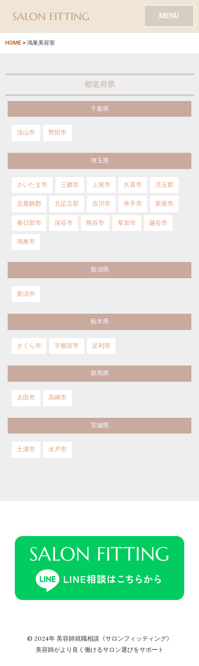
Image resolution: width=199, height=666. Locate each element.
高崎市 (57, 397)
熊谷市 (95, 222)
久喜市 (133, 184)
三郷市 (70, 184)
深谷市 (63, 222)
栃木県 (100, 321)
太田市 (26, 397)
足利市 (101, 345)
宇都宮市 (66, 345)
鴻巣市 (26, 241)
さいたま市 (32, 184)
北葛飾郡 (29, 203)
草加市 (127, 222)
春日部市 (29, 222)
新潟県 (100, 269)
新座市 (164, 203)
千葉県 (100, 108)
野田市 (57, 132)
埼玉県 (100, 160)
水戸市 (57, 449)
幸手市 (133, 203)
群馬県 (100, 373)
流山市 (26, 132)
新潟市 (26, 293)
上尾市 (101, 184)
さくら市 (29, 345)
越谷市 (158, 222)
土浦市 (26, 449)
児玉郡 (164, 184)
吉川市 (101, 203)
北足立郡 (66, 203)
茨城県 (100, 425)
